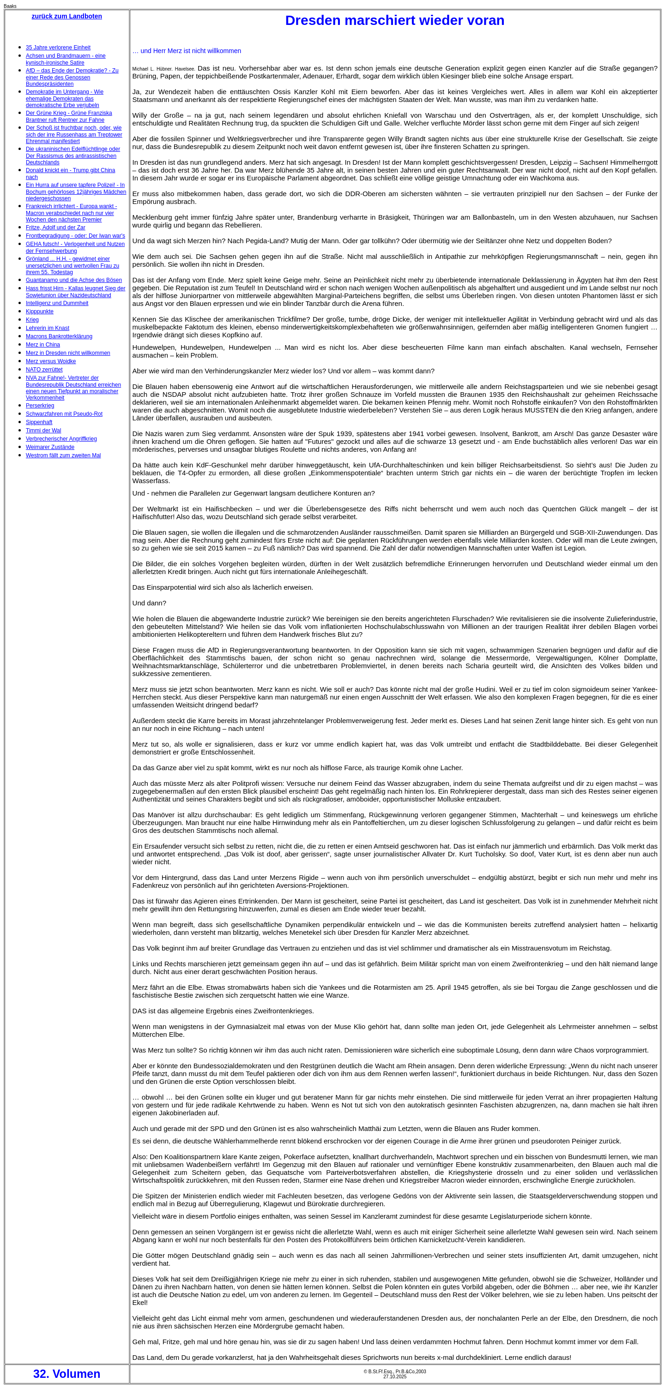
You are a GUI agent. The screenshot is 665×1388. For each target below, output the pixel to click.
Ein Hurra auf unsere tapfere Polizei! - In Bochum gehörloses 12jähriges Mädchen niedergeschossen (76, 192)
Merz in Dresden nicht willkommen (68, 353)
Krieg (32, 320)
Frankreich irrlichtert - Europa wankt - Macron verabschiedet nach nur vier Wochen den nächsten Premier (71, 213)
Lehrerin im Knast (47, 328)
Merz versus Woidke (51, 361)
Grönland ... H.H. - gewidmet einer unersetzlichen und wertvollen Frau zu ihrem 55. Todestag (72, 265)
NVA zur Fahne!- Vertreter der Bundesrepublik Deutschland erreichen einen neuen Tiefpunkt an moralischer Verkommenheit (73, 388)
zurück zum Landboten (67, 16)
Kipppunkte (40, 311)
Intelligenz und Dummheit (57, 303)
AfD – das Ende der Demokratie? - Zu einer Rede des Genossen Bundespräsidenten (72, 77)
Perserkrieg (40, 405)
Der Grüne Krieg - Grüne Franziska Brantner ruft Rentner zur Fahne (69, 116)
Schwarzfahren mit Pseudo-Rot (64, 414)
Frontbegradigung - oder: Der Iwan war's (75, 236)
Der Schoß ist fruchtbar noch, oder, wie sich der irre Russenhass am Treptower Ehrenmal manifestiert (74, 134)
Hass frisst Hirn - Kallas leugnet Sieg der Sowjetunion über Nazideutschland (75, 292)
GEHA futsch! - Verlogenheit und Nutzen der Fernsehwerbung (75, 247)
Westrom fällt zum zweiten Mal (63, 455)
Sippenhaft (39, 422)
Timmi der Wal (43, 430)
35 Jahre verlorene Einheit (58, 47)
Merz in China (43, 344)
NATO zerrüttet (44, 369)
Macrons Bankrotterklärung (59, 336)
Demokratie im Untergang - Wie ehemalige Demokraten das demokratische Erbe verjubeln (64, 98)
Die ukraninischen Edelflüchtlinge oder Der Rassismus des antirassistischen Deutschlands (73, 156)
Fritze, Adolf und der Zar (55, 227)
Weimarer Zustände (50, 447)
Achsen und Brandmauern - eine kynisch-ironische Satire (66, 59)
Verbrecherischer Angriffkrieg (61, 439)
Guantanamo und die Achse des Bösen (74, 280)
